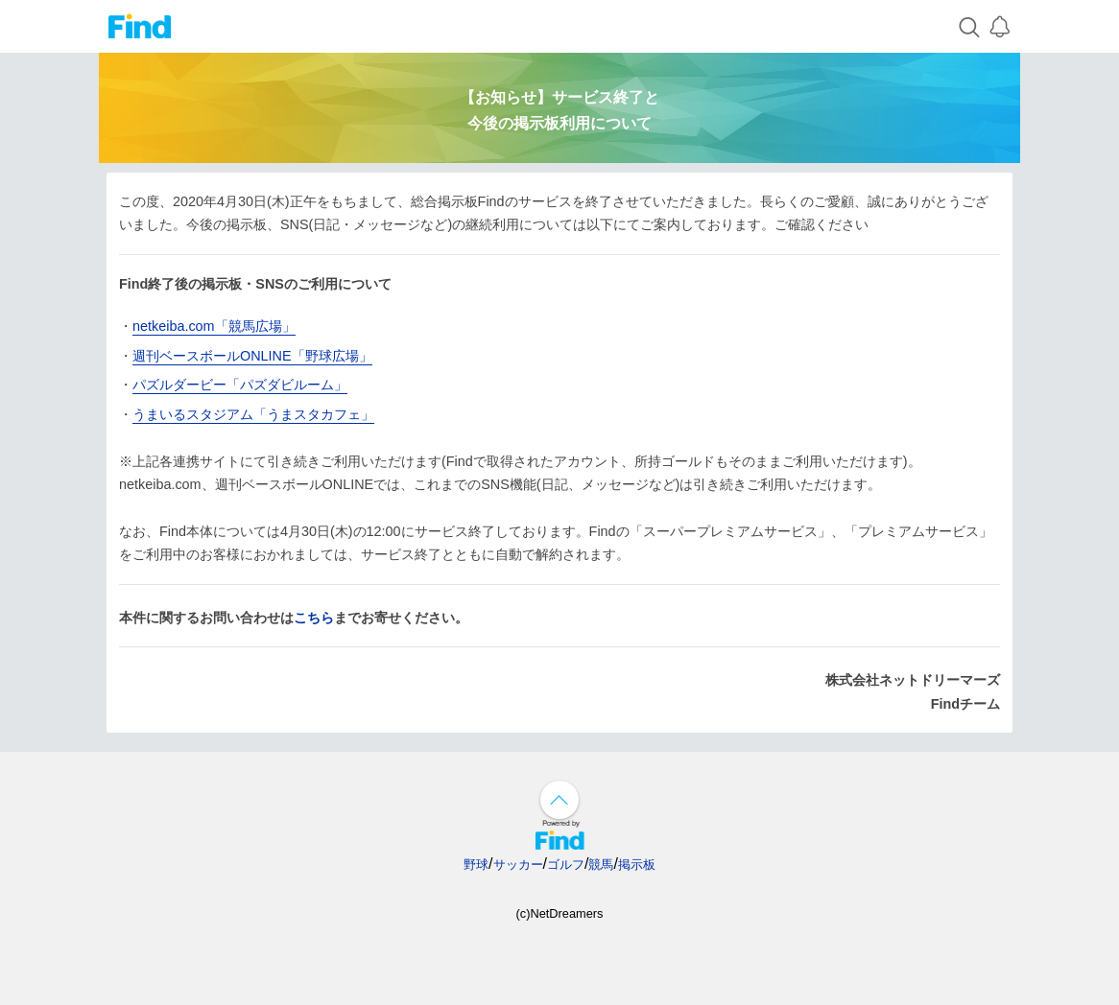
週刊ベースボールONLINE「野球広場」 (252, 355)
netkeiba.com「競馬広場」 (214, 326)
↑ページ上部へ (559, 800)
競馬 (600, 864)
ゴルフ (565, 864)
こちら (314, 617)
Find (139, 26)
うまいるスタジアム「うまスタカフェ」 (253, 414)
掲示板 (636, 864)
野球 (476, 864)
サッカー (518, 864)
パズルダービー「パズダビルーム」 (239, 384)
